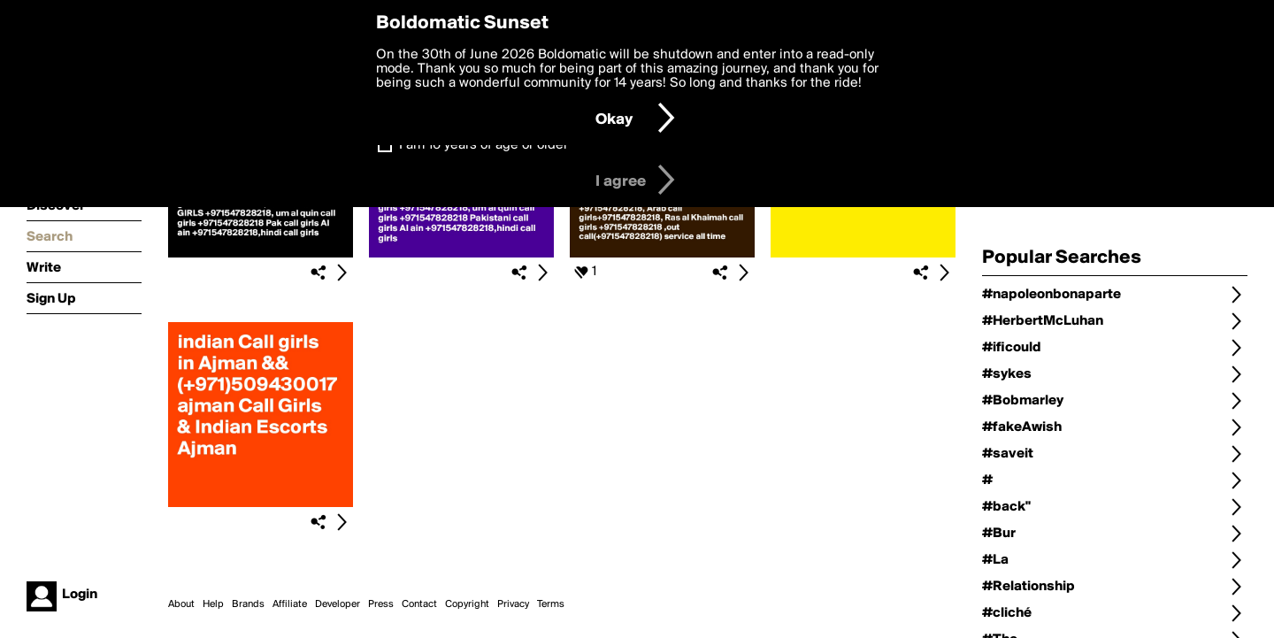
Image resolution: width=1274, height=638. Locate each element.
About (181, 604)
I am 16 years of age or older (483, 145)
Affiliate (289, 604)
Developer (337, 604)
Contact (419, 604)
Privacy (513, 604)
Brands (248, 604)
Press (381, 604)
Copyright (467, 604)
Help (213, 604)
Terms (550, 604)
